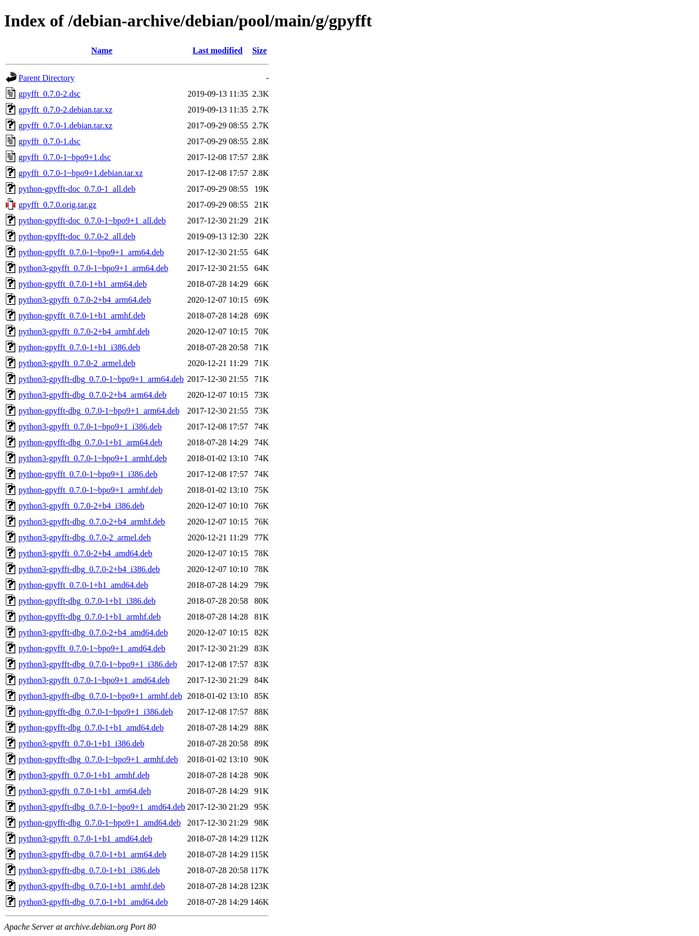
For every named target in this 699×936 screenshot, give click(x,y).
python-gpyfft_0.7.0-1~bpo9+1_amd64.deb (91, 648)
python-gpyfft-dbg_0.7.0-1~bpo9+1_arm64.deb (99, 410)
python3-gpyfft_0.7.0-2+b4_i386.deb (81, 505)
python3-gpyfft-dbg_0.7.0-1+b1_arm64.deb (92, 854)
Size (259, 50)
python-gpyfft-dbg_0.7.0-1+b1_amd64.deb (91, 727)
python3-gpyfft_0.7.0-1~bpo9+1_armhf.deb (92, 458)
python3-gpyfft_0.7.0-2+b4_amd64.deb (85, 553)
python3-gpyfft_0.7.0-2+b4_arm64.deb (84, 299)
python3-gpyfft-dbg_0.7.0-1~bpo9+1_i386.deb (97, 664)
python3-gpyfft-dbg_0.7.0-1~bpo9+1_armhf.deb (100, 695)
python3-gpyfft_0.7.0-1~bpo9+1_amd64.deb (93, 680)
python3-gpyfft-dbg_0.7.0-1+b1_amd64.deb (93, 901)
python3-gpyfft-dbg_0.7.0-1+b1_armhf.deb (91, 886)
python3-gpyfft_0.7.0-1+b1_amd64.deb (85, 838)
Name (101, 50)
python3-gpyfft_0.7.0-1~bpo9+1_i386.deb (90, 426)
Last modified (218, 50)
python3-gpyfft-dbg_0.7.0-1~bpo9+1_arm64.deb (101, 379)
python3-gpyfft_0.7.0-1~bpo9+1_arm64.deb (93, 268)
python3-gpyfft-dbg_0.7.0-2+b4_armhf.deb (91, 521)
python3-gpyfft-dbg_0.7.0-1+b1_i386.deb (89, 870)
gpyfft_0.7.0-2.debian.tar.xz (65, 109)
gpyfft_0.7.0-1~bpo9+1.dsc (64, 157)
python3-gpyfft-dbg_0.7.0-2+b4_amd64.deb (93, 632)
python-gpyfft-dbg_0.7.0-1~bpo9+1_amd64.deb (99, 822)
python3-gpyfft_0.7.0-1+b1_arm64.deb (84, 791)
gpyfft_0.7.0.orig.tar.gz (57, 204)
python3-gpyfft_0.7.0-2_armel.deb (76, 363)
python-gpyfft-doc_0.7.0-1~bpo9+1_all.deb (92, 220)
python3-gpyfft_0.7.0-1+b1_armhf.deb (83, 775)
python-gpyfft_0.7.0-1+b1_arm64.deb (82, 283)
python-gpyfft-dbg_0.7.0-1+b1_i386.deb (87, 600)
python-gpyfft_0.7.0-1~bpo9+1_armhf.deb (90, 489)
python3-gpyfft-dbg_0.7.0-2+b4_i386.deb (89, 569)
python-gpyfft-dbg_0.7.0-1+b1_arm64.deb (90, 442)
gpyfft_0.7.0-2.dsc (49, 93)
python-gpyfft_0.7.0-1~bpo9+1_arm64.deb (91, 252)
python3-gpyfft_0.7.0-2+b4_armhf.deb (83, 331)
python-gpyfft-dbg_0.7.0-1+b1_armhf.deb (89, 616)
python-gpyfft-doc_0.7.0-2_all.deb (76, 236)
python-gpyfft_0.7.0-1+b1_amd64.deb (83, 585)
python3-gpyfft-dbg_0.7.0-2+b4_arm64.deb (92, 394)
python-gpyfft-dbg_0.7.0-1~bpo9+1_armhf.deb (98, 759)
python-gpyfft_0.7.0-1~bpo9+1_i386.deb (87, 474)
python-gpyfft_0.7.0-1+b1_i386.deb (79, 347)
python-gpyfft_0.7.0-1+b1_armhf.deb (81, 315)
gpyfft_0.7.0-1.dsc (49, 141)
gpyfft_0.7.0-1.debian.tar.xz (65, 125)
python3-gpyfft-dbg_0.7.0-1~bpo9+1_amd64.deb (101, 806)
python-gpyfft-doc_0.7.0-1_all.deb (76, 188)
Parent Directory (46, 77)
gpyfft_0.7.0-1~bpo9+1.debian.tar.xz (80, 173)
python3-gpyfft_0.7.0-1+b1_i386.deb (81, 743)
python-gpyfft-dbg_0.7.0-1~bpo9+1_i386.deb (95, 711)
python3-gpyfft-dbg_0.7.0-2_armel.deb (84, 537)
